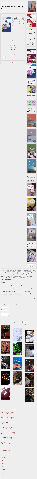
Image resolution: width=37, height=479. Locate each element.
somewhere (34, 320)
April (3, 449)
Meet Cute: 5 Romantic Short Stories (6, 443)
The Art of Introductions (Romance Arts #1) (7, 412)
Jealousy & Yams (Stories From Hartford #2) (8, 432)
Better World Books (13, 47)
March (4, 452)
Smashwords (13, 54)
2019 (2, 466)
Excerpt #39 (13, 38)
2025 (3, 457)
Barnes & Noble (12, 45)
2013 (2, 475)
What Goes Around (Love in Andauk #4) (7, 422)
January (4, 455)
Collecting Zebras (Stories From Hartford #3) (8, 433)
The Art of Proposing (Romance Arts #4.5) (7, 417)
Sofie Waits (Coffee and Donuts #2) (6, 426)
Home (13, 62)
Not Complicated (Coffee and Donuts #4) (7, 428)
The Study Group (31, 246)
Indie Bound (13, 49)
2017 (2, 469)
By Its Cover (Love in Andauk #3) (6, 421)
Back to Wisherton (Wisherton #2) (6, 437)
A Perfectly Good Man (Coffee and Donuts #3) (8, 427)
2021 (2, 463)
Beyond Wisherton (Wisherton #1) (6, 436)
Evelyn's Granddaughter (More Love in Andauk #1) (9, 409)
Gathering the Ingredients (6, 450)
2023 (3, 460)
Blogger (24, 403)
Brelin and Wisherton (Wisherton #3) (6, 438)
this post (20, 323)
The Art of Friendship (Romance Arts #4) (7, 416)
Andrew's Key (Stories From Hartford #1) (7, 431)
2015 (2, 472)
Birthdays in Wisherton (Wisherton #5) (7, 441)
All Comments (30, 266)
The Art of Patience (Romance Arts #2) (7, 413)
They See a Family (4, 423)
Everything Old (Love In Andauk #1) (6, 418)
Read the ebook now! (31, 111)
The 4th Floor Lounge (4, 442)
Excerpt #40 (13, 40)
